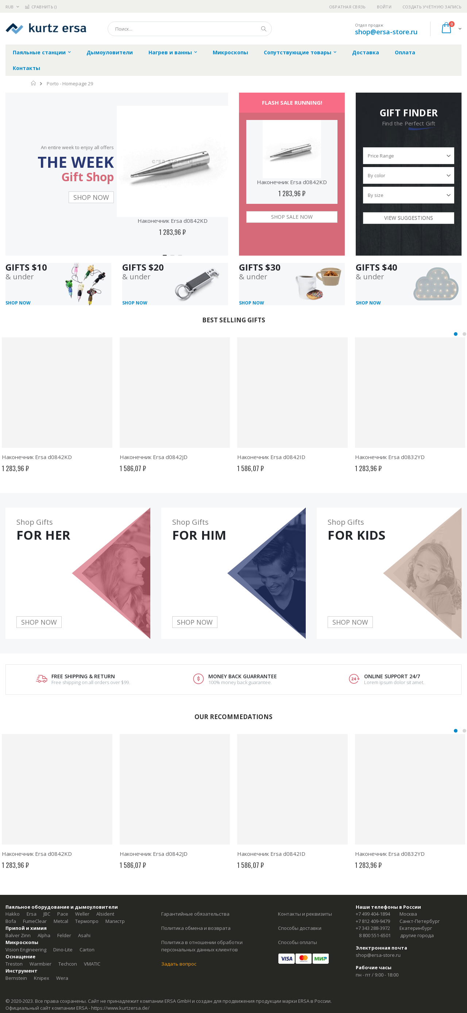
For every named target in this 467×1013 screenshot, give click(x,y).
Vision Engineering (25, 949)
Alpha (44, 935)
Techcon (67, 963)
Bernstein (16, 978)
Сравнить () (40, 6)
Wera (62, 978)
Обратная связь (347, 6)
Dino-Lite (63, 949)
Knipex (41, 978)
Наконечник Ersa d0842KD (173, 220)
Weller (82, 914)
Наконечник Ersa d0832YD (390, 457)
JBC (46, 914)
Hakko (12, 914)
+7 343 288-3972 (373, 928)
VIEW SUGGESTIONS (408, 217)
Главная (33, 83)
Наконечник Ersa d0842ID (271, 457)
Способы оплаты (297, 942)
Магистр (115, 921)
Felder (64, 935)
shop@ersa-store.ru (386, 31)
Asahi (84, 935)
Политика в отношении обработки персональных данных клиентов (202, 946)
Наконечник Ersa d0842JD (154, 457)
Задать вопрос (178, 963)
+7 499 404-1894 (373, 914)
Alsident (105, 914)
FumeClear (35, 921)
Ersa (31, 914)
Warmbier (40, 963)
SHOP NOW (91, 197)
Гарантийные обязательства (195, 914)
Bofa (10, 921)
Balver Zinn (18, 935)
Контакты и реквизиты (305, 914)
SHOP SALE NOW (292, 216)
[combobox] (190, 29)
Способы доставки (299, 928)
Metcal (61, 921)
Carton (87, 949)
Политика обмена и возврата (196, 928)
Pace (62, 914)
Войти (384, 6)
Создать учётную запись (432, 6)
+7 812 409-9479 (373, 921)
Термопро (87, 921)
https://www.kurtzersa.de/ (120, 1008)
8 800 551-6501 (375, 935)
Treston (14, 963)
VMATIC (92, 963)
